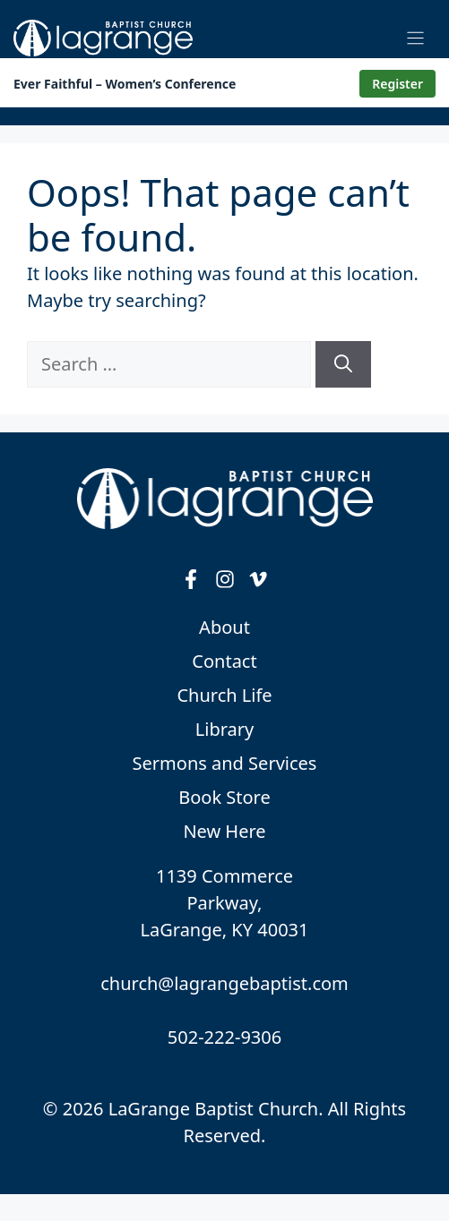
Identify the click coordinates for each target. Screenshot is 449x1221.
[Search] (343, 364)
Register (397, 83)
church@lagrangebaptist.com (224, 983)
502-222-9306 (224, 1037)
